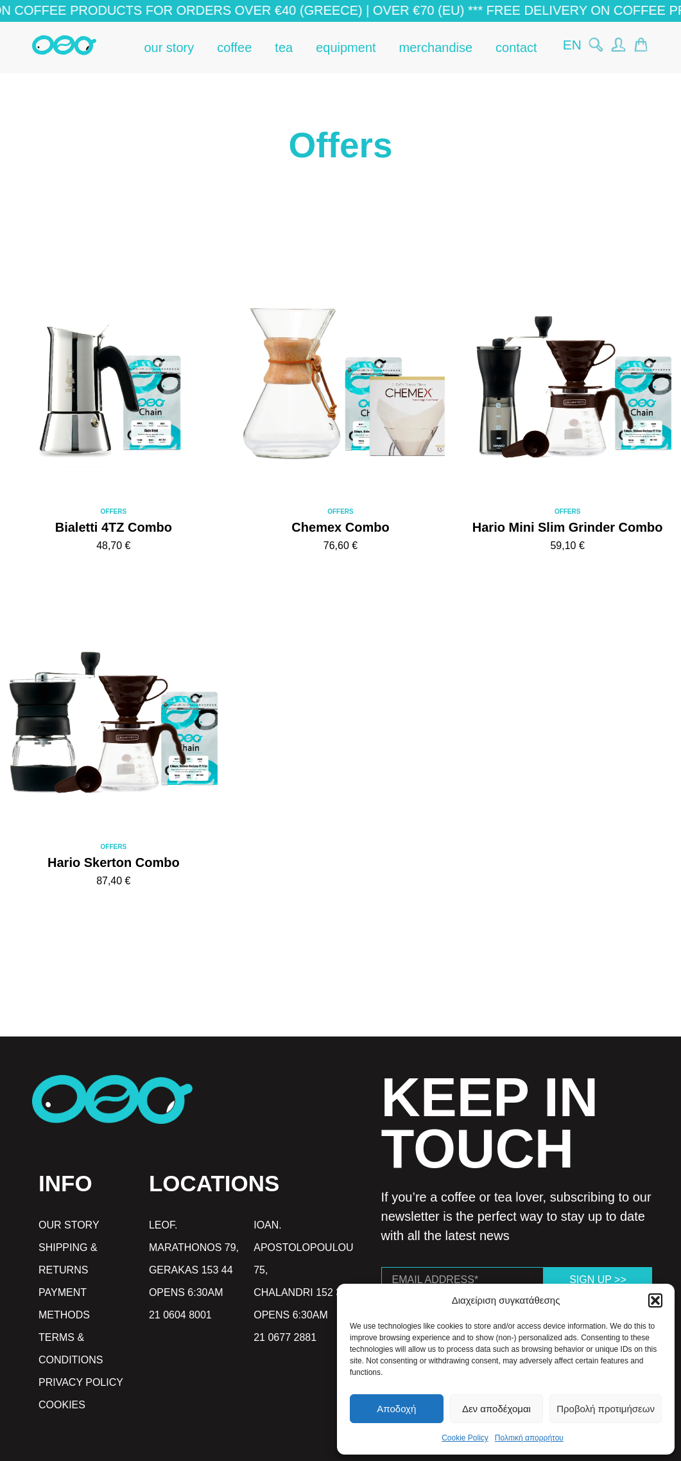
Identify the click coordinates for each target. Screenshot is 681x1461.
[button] (655, 1300)
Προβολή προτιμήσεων (605, 1408)
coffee (234, 47)
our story (169, 47)
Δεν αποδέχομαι (496, 1408)
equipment (345, 47)
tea (284, 47)
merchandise (436, 47)
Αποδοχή (396, 1408)
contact (516, 47)
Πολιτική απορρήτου (529, 1437)
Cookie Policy (465, 1437)
